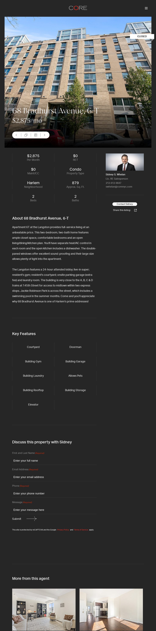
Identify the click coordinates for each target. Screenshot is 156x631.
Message (22, 502)
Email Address (25, 469)
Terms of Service (81, 530)
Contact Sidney (125, 204)
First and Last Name (28, 453)
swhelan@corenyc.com (119, 187)
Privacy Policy (63, 530)
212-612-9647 (113, 183)
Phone (20, 486)
